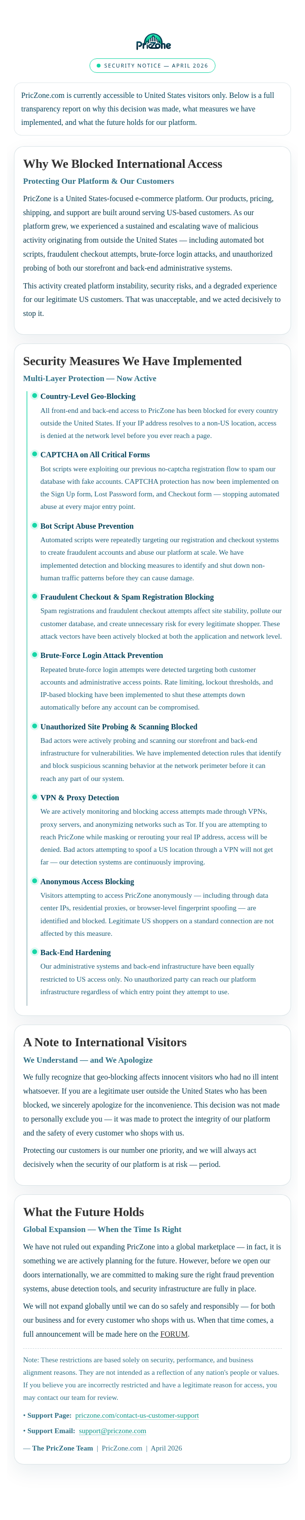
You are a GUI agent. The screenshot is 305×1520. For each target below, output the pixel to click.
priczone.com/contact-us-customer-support (137, 1415)
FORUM (174, 1334)
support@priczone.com (112, 1431)
